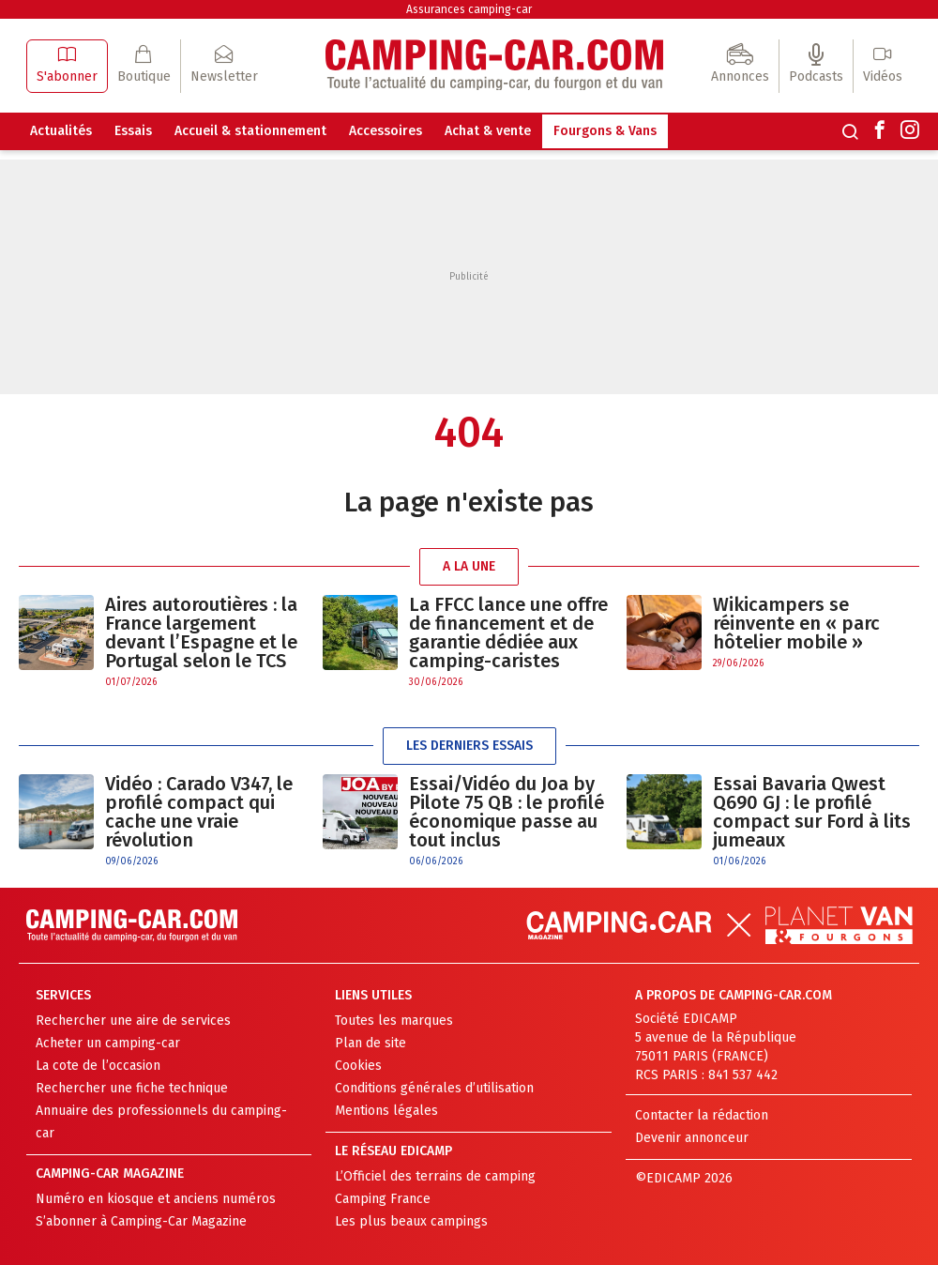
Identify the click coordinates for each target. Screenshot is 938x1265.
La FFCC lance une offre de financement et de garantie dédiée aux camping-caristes (508, 632)
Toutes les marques (394, 1021)
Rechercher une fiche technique (132, 1088)
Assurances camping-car (469, 9)
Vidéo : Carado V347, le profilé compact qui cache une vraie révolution (199, 811)
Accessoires (385, 131)
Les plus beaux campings (411, 1221)
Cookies (358, 1066)
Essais (133, 131)
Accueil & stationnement (250, 131)
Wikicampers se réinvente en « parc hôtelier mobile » (796, 623)
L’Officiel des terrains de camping (435, 1176)
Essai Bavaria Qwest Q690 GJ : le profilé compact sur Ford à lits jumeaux (812, 811)
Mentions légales (386, 1111)
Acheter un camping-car (108, 1043)
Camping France (383, 1199)
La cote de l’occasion (98, 1066)
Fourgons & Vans (605, 131)
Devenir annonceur (692, 1138)
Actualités (61, 131)
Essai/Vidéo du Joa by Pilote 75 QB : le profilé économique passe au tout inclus (506, 811)
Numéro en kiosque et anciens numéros (156, 1199)
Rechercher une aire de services (133, 1021)
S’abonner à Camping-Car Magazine (141, 1221)
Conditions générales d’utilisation (434, 1088)
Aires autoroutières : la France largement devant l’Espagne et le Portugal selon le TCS (201, 632)
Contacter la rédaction (701, 1115)
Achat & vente (488, 131)
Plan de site (370, 1043)
